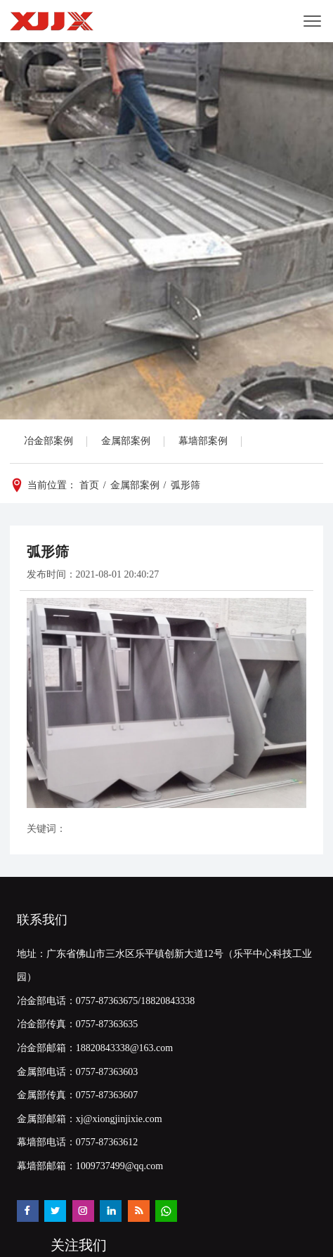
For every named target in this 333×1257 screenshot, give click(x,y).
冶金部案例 (48, 441)
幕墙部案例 (203, 441)
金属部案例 (125, 441)
